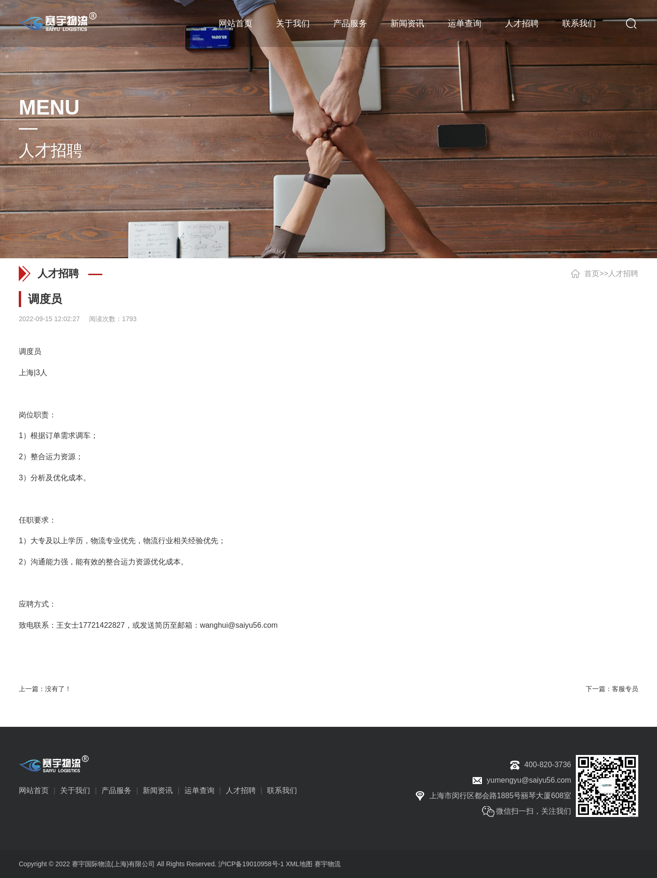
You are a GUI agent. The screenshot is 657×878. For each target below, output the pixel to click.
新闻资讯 (407, 23)
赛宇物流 (327, 864)
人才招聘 (522, 23)
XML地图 (299, 864)
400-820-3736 (547, 765)
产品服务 (350, 23)
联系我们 (579, 23)
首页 (591, 273)
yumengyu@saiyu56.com (529, 780)
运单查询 (464, 23)
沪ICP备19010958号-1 (251, 864)
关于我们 (293, 23)
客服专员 (625, 689)
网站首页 (235, 23)
